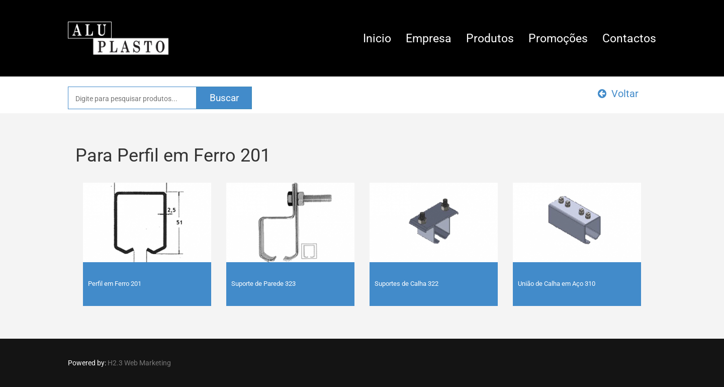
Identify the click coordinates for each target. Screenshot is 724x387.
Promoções (558, 38)
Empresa (428, 38)
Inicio (377, 38)
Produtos (490, 38)
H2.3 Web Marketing (139, 363)
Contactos (629, 38)
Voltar (618, 94)
